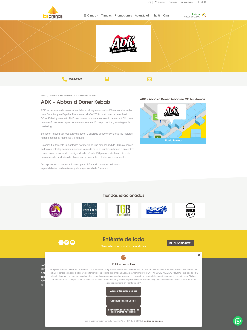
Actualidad (142, 15)
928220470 (75, 79)
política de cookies (153, 321)
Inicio (43, 96)
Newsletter (187, 2)
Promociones (123, 15)
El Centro (91, 15)
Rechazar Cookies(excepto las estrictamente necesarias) (123, 311)
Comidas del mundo (86, 96)
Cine (166, 15)
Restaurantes (66, 96)
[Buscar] (150, 2)
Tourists (160, 2)
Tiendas (106, 15)
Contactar (173, 2)
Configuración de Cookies (123, 301)
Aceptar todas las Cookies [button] (199, 254)
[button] (238, 321)
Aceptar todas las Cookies (123, 291)
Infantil (156, 15)
